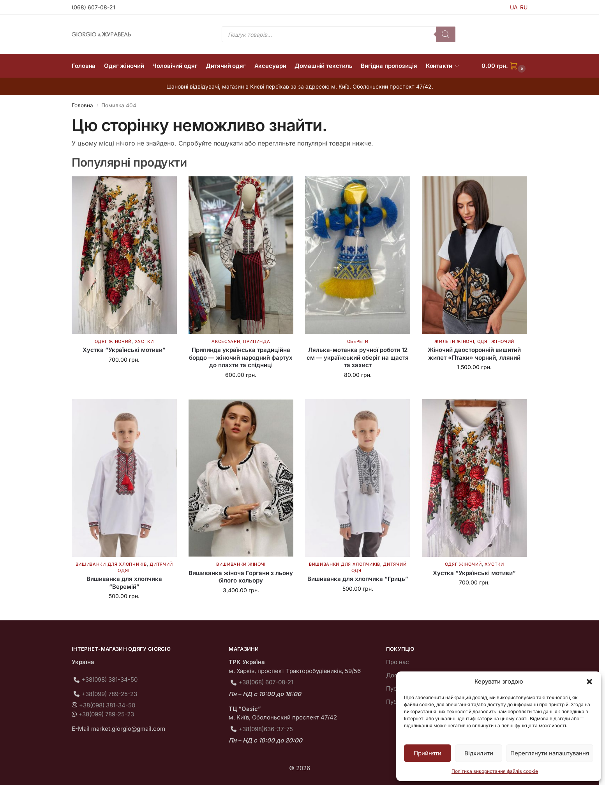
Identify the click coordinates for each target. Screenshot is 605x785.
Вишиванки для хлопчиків (111, 564)
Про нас (397, 662)
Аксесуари (226, 341)
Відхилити (478, 753)
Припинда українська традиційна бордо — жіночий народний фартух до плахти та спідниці (241, 357)
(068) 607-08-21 (93, 7)
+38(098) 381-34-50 (109, 679)
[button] (589, 682)
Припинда (256, 341)
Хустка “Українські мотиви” (124, 349)
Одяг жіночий (113, 341)
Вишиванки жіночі (241, 564)
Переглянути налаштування (549, 753)
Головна (82, 105)
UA (514, 7)
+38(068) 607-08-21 (265, 682)
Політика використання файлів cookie (495, 771)
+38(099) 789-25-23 (109, 694)
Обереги (358, 341)
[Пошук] (445, 34)
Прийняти (427, 753)
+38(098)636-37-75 (265, 729)
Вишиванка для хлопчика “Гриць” (357, 579)
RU (523, 7)
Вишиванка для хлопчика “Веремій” (124, 582)
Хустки (144, 341)
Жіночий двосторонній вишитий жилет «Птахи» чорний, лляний (474, 353)
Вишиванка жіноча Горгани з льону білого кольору (241, 576)
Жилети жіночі (454, 341)
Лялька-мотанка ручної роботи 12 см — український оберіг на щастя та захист (358, 357)
